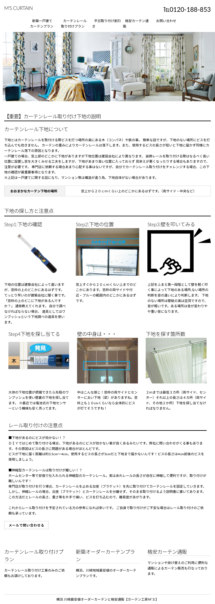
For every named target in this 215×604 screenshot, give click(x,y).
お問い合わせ (166, 21)
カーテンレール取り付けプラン (74, 23)
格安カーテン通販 (136, 23)
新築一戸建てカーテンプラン (42, 23)
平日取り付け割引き (106, 23)
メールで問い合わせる (26, 525)
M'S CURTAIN (18, 8)
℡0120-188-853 (187, 9)
